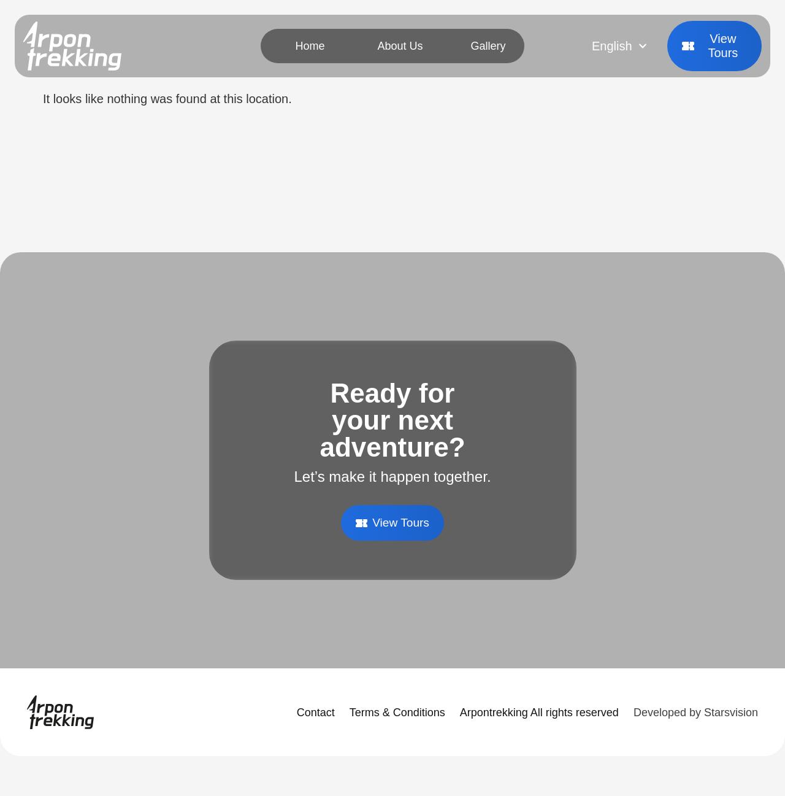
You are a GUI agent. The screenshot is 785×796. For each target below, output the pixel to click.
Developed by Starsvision (696, 713)
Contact (316, 713)
